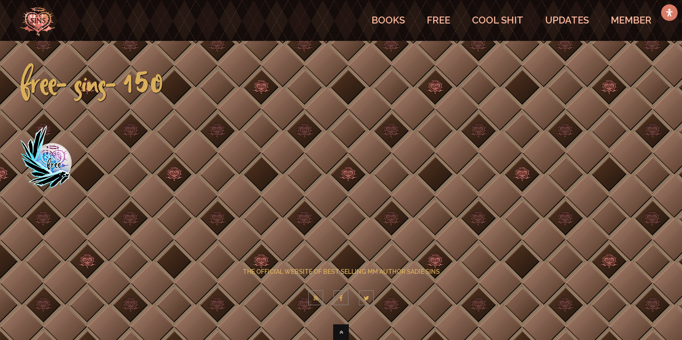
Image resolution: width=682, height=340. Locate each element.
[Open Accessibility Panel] (669, 12)
